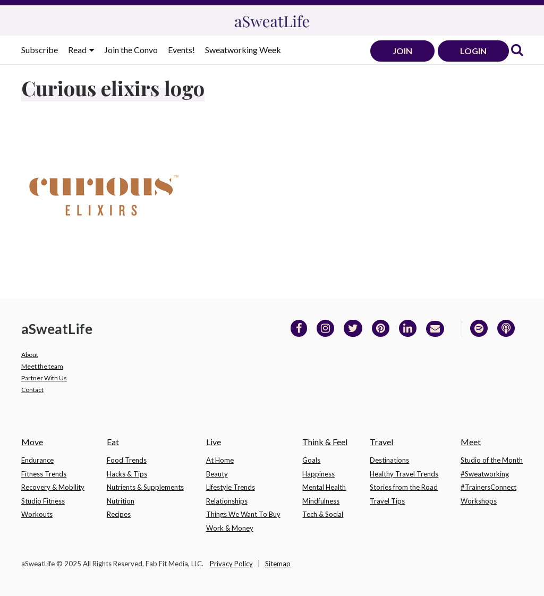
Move (32, 442)
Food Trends (127, 460)
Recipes (119, 514)
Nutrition (120, 501)
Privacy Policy (231, 563)
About (29, 355)
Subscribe (39, 50)
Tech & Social (322, 514)
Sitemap (278, 563)
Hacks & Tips (127, 474)
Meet (471, 442)
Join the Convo (131, 50)
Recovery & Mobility (52, 487)
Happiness (318, 474)
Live (213, 442)
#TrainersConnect (488, 487)
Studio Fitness (43, 501)
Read (78, 50)
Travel (381, 442)
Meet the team (42, 366)
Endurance (37, 460)
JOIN (402, 51)
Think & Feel (324, 442)
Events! (181, 50)
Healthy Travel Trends (404, 474)
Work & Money (229, 528)
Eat (113, 442)
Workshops (479, 501)
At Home (220, 460)
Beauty (217, 474)
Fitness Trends (43, 474)
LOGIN (473, 51)
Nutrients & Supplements (145, 487)
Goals (311, 460)
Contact (32, 390)
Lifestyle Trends (230, 487)
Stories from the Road (404, 487)
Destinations (389, 460)
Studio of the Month (492, 460)
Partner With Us (44, 378)
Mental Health (324, 487)
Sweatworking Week (243, 50)
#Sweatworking (485, 474)
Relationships (227, 501)
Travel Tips (387, 501)
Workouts (37, 514)
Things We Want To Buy (243, 514)
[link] (517, 51)
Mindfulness (320, 501)
